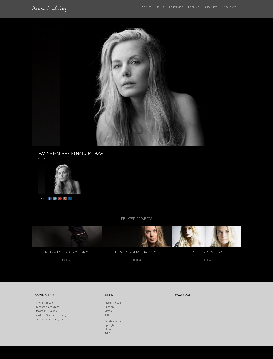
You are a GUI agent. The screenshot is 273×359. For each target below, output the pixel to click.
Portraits (176, 7)
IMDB (107, 317)
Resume (193, 7)
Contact (230, 7)
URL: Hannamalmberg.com (49, 322)
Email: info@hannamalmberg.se (52, 317)
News (160, 7)
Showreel (211, 7)
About (146, 7)
